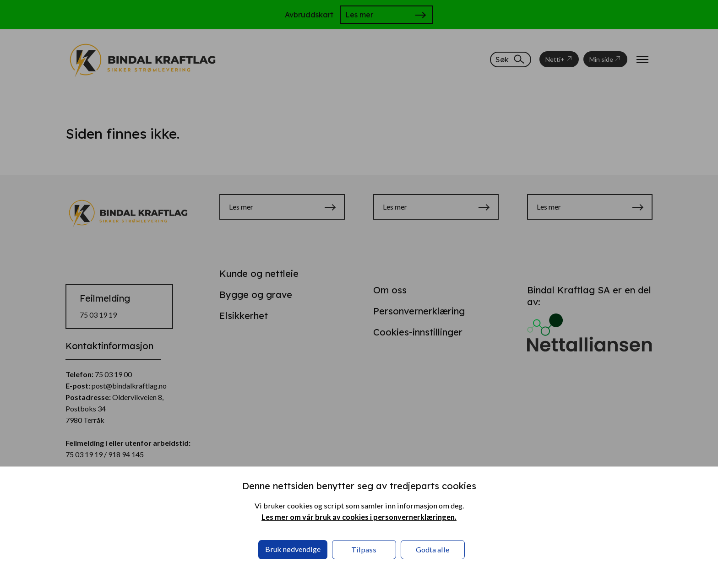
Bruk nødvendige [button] (293, 549)
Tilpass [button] (363, 549)
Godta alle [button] (432, 549)
